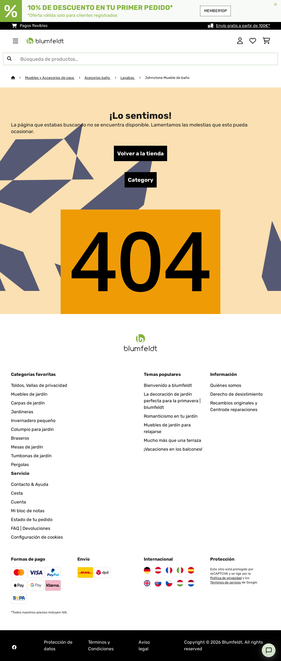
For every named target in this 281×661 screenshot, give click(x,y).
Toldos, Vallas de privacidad (39, 385)
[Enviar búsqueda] (9, 59)
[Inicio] (18, 78)
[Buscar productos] (140, 58)
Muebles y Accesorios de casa (50, 78)
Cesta (17, 493)
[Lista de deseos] (252, 41)
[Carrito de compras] (266, 41)
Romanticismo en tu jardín (171, 416)
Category (140, 180)
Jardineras (22, 411)
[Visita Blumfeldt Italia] (180, 570)
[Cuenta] (240, 41)
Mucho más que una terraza (172, 440)
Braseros (20, 438)
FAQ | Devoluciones (30, 528)
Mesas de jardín (27, 447)
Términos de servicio (225, 582)
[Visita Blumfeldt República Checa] (169, 583)
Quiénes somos (225, 385)
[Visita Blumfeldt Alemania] (147, 570)
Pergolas (20, 464)
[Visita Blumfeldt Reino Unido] (147, 583)
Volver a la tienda (140, 153)
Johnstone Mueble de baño (167, 78)
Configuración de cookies (37, 537)
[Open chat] (269, 650)
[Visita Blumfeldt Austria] (158, 570)
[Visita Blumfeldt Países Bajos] (191, 583)
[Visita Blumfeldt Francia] (169, 570)
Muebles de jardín (29, 394)
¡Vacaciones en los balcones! (173, 449)
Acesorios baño (98, 78)
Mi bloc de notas (27, 510)
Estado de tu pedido (31, 519)
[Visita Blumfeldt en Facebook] (14, 647)
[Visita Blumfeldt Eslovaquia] (158, 583)
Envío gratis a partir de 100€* (243, 25)
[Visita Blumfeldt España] (191, 570)
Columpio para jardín (32, 429)
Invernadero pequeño (33, 420)
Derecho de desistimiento (236, 394)
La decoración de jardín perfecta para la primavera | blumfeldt (172, 401)
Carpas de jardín (28, 403)
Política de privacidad (226, 578)
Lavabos (127, 78)
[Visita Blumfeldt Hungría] (180, 583)
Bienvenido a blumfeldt (168, 385)
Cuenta (18, 502)
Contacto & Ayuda (29, 484)
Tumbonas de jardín (31, 455)
